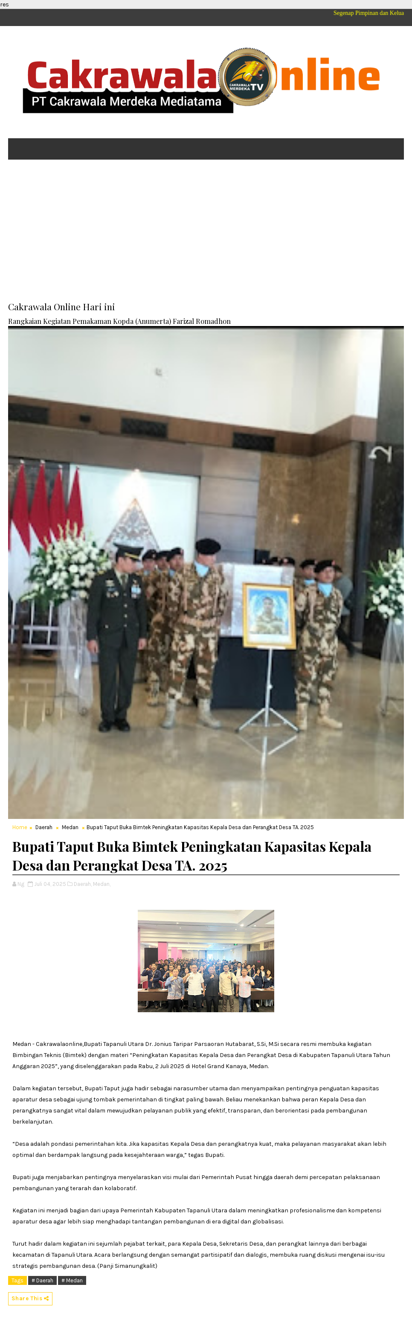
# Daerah (42, 1280)
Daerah (43, 827)
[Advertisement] (205, 232)
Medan (70, 827)
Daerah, (83, 884)
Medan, (101, 884)
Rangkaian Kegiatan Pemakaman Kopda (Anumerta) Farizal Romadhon (119, 321)
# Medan (72, 1280)
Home (19, 827)
